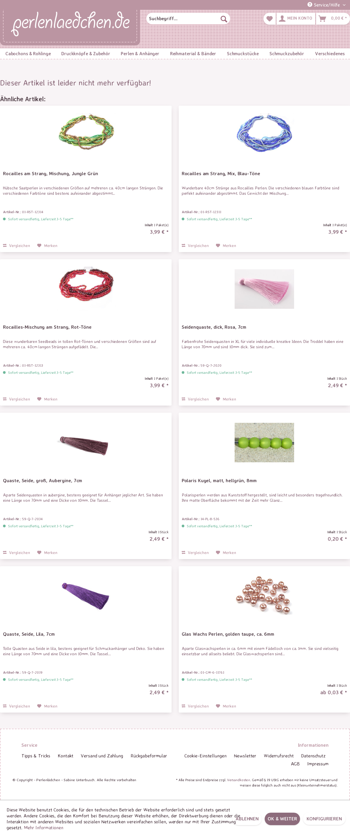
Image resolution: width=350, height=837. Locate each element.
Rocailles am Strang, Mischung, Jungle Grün (50, 173)
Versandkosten (238, 780)
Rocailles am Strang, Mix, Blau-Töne (221, 173)
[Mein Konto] (296, 19)
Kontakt (65, 756)
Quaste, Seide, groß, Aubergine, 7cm (42, 480)
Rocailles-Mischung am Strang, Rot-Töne (47, 327)
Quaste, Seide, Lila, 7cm (28, 634)
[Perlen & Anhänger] (140, 53)
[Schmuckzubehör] (287, 53)
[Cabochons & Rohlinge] (28, 53)
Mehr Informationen (43, 827)
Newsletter (245, 756)
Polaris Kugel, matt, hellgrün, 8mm (219, 480)
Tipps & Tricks (35, 756)
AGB (295, 764)
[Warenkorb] (333, 19)
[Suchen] (224, 19)
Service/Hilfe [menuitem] (324, 5)
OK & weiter (282, 819)
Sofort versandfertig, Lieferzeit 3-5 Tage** (40, 219)
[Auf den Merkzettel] (47, 245)
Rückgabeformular (149, 756)
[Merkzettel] (269, 19)
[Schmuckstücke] (243, 53)
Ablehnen (247, 819)
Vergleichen (16, 245)
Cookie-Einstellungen (205, 756)
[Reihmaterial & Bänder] (193, 53)
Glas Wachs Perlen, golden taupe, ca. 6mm (228, 634)
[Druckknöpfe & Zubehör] (85, 53)
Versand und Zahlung (102, 756)
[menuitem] (188, 19)
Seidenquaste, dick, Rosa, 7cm (214, 327)
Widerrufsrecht (279, 756)
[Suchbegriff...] (188, 19)
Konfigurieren (324, 819)
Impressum (318, 764)
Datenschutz (313, 756)
